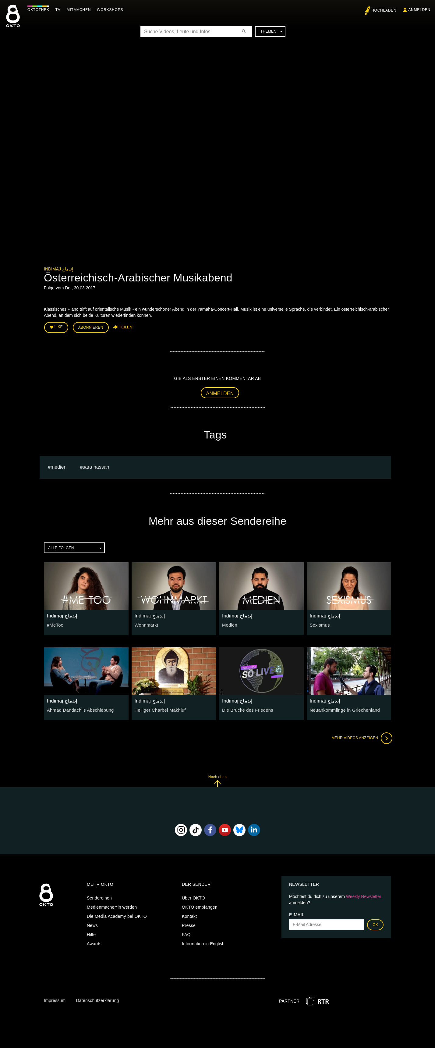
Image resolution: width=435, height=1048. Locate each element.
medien (58, 466)
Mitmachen (80, 10)
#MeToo (54, 624)
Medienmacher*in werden (112, 906)
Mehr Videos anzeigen (360, 737)
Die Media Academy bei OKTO (117, 915)
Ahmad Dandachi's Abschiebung (78, 709)
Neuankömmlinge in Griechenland (343, 709)
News (92, 924)
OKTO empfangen (199, 906)
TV (59, 10)
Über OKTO (193, 897)
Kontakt (189, 915)
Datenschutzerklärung (97, 999)
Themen (271, 31)
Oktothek (40, 10)
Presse (189, 924)
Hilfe (91, 933)
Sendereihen (99, 897)
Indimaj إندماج (58, 268)
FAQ (186, 933)
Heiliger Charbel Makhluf (159, 709)
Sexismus (319, 624)
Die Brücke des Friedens (246, 709)
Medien (229, 624)
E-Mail (297, 913)
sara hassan (96, 466)
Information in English (203, 942)
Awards (94, 942)
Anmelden (220, 392)
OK (375, 924)
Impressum (54, 999)
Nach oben (217, 780)
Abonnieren (90, 327)
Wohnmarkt (146, 624)
